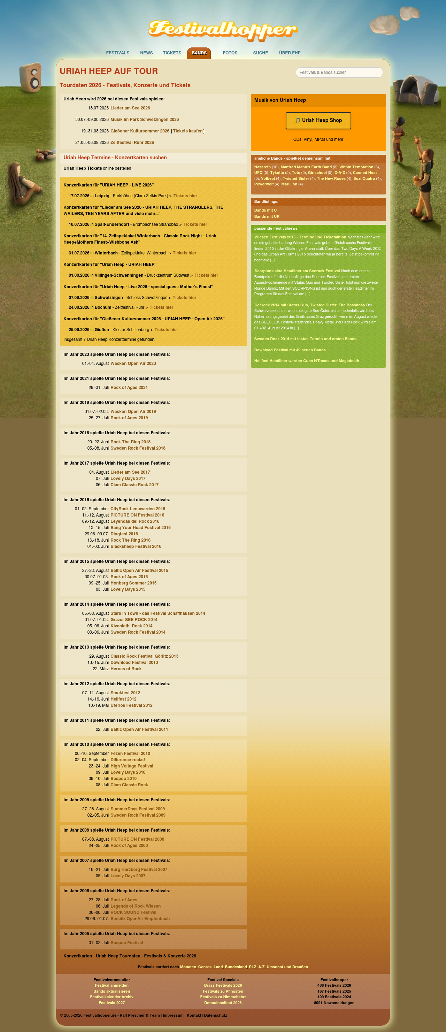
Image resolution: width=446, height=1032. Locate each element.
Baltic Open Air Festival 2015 (139, 570)
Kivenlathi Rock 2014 (131, 626)
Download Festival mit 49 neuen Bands (290, 350)
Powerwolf (264, 184)
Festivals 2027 (112, 1003)
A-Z (261, 967)
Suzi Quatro (364, 179)
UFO (258, 173)
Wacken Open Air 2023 (133, 363)
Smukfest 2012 (125, 693)
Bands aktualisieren (111, 991)
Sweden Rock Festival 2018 (138, 448)
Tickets (172, 53)
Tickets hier (185, 196)
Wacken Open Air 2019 (133, 412)
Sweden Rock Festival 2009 (138, 815)
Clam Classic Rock (129, 785)
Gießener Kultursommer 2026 (139, 131)
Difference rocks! (127, 760)
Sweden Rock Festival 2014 (138, 632)
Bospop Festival (126, 943)
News (146, 53)
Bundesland (236, 967)
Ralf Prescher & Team (140, 1015)
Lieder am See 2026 (130, 108)
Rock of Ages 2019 (129, 418)
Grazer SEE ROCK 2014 (133, 620)
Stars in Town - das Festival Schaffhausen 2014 (157, 613)
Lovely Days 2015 (127, 589)
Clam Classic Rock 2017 (134, 485)
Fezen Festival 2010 (130, 753)
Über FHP (290, 53)
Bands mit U (265, 210)
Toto (296, 173)
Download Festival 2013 (134, 662)
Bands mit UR (266, 217)
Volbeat (268, 179)
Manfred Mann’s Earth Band (306, 167)
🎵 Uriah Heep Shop (318, 120)
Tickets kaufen (188, 131)
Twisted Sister (296, 179)
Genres (205, 967)
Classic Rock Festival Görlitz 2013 (144, 656)
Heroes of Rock (125, 669)
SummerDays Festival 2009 (137, 809)
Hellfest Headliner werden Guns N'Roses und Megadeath (306, 361)
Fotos (230, 53)
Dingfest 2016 (124, 534)
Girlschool (317, 173)
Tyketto (277, 173)
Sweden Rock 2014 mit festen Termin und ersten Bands (305, 339)
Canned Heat (365, 173)
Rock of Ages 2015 (129, 577)
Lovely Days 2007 (127, 876)
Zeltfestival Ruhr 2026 (132, 142)
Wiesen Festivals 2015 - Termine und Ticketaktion (300, 237)
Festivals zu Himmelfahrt (223, 997)
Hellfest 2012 (123, 699)
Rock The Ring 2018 (130, 442)
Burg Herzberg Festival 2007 (138, 869)
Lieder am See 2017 (130, 472)
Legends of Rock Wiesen (135, 906)
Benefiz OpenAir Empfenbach (140, 919)
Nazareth (262, 167)
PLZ (252, 967)
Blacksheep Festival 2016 (135, 546)
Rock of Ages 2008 (129, 845)
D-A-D (339, 173)
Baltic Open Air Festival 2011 (139, 729)
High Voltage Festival (131, 766)
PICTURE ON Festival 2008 (137, 839)
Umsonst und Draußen (287, 967)
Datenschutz (215, 1015)
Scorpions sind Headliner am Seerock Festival (297, 271)
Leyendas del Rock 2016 (134, 521)
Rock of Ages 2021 (129, 387)
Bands (199, 53)
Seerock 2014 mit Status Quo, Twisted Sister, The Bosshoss (310, 305)
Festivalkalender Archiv (111, 997)
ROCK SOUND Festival (133, 912)
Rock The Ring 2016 (130, 540)
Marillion (289, 184)
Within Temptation (356, 167)
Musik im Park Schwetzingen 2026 (144, 119)
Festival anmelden (112, 985)
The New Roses (331, 179)
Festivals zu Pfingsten (223, 991)
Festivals (117, 53)
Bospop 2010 (123, 779)
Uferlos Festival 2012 (131, 705)
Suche (260, 53)
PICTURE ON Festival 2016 (137, 515)
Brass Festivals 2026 (223, 985)
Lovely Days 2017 (127, 478)
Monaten (188, 967)
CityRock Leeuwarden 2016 (137, 509)
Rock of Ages (123, 900)
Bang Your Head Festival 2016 (140, 528)
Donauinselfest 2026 (222, 1003)
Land (218, 967)
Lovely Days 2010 (127, 772)
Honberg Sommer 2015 (133, 583)
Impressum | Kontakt (182, 1015)
